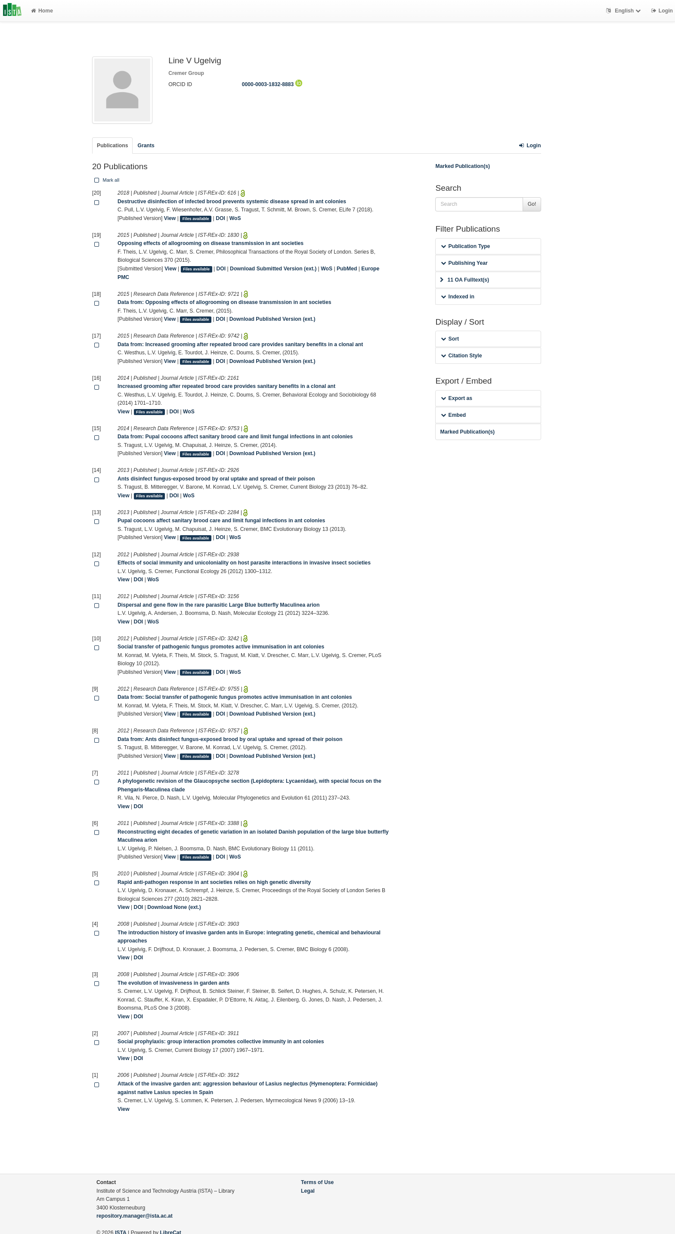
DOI (220, 218)
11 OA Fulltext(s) (464, 280)
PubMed (347, 269)
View (170, 218)
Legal (308, 1191)
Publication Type (465, 246)
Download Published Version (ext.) (272, 319)
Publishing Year (464, 263)
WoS (235, 218)
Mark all (106, 180)
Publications (112, 146)
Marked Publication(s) (462, 166)
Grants (145, 146)
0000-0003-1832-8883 (272, 84)
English (624, 11)
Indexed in (457, 297)
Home (42, 11)
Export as (456, 398)
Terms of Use (317, 1182)
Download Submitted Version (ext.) (273, 269)
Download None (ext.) (174, 907)
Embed (453, 415)
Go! (532, 204)
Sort (449, 339)
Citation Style (461, 356)
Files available (196, 219)
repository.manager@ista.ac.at (134, 1216)
